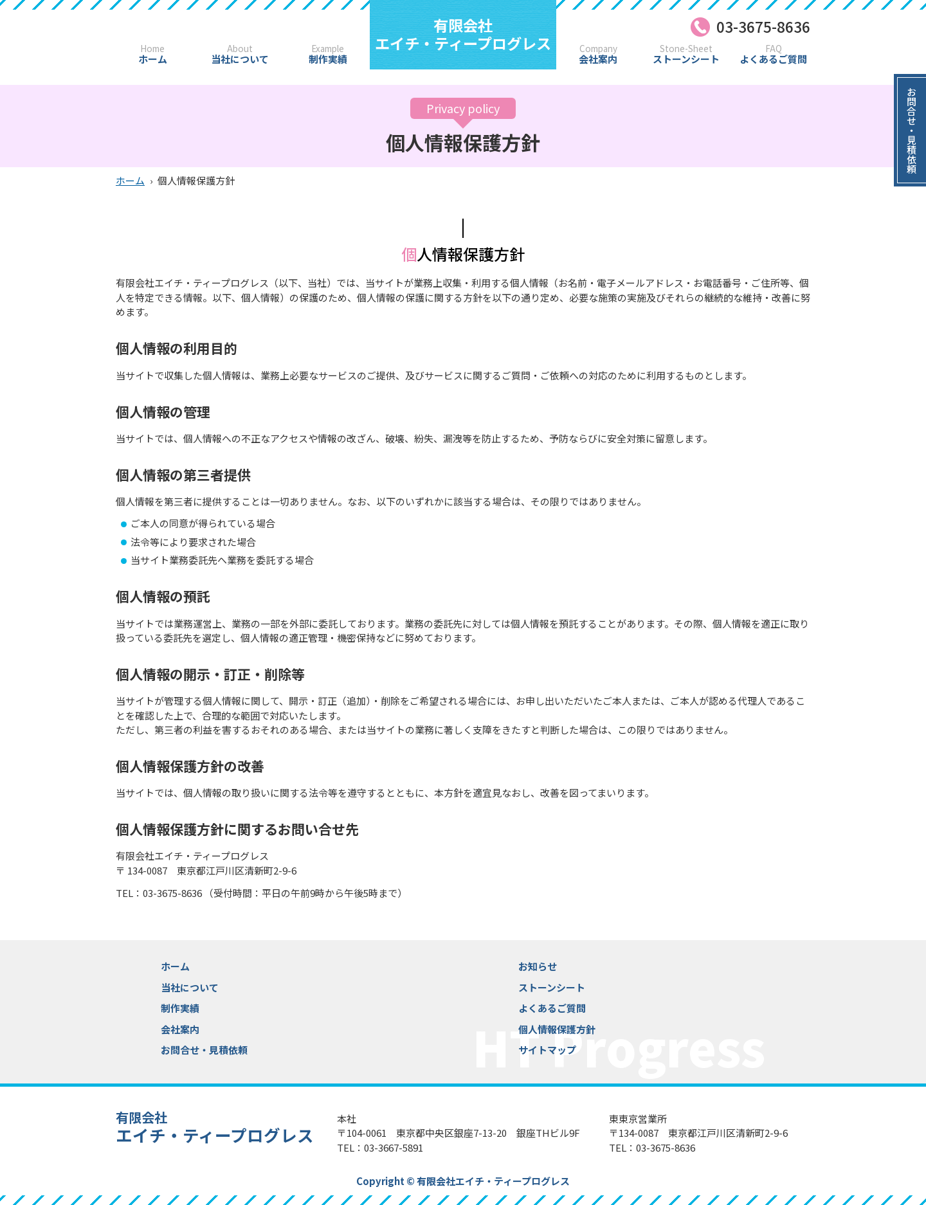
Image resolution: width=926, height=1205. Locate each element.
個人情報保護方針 (556, 1029)
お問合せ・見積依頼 (204, 1049)
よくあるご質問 (773, 54)
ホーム (152, 54)
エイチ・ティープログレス (463, 34)
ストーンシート (686, 54)
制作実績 (328, 54)
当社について (239, 54)
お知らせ (537, 966)
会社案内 (598, 54)
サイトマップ (547, 1049)
